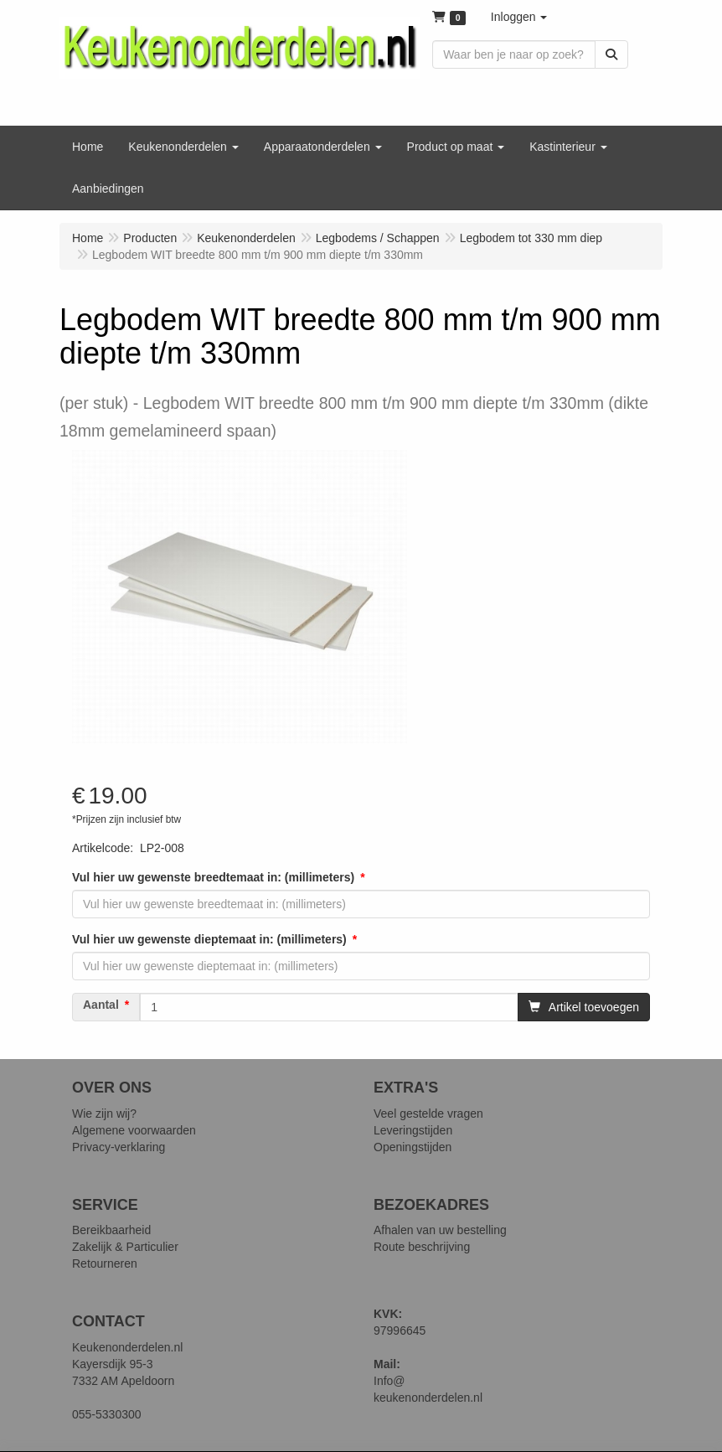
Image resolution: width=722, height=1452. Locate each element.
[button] (519, 17)
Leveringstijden (413, 1130)
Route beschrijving (422, 1246)
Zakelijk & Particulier (125, 1246)
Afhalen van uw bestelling (440, 1230)
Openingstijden (412, 1147)
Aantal (101, 1004)
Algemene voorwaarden (134, 1130)
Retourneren (104, 1263)
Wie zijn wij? (104, 1113)
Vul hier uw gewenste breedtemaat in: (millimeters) (213, 877)
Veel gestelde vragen (428, 1113)
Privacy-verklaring (118, 1147)
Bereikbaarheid (111, 1230)
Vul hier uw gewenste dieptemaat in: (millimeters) (209, 939)
